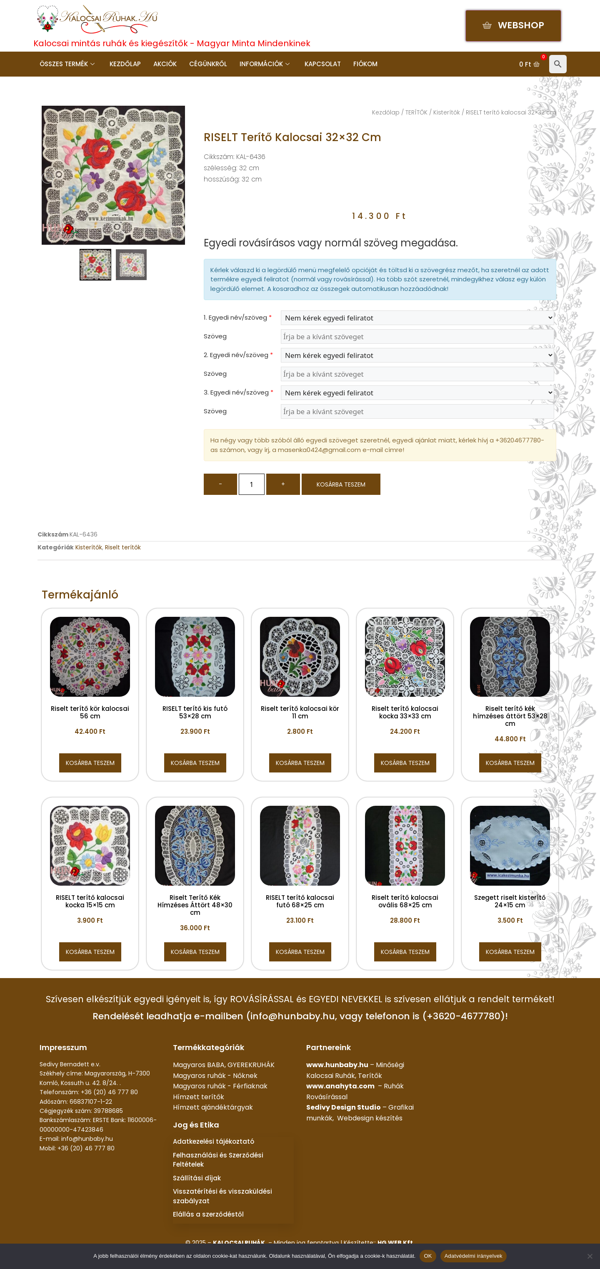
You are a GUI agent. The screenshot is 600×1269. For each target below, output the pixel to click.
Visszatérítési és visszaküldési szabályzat (222, 1196)
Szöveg (215, 336)
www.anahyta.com (340, 1086)
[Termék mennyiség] (252, 484)
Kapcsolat (323, 64)
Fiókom (365, 64)
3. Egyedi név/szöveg (238, 392)
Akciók (165, 64)
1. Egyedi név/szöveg (238, 317)
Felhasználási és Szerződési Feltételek (218, 1160)
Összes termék (67, 64)
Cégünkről (208, 64)
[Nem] (589, 1256)
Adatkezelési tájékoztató (213, 1141)
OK (428, 1256)
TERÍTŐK (416, 112)
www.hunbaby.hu (337, 1065)
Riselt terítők (123, 547)
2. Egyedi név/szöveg (238, 354)
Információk (265, 64)
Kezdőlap (125, 64)
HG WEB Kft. (396, 1243)
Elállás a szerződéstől (208, 1214)
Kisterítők (446, 112)
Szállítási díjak (197, 1178)
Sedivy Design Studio (343, 1107)
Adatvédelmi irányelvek (473, 1256)
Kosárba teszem (341, 484)
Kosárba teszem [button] (90, 763)
